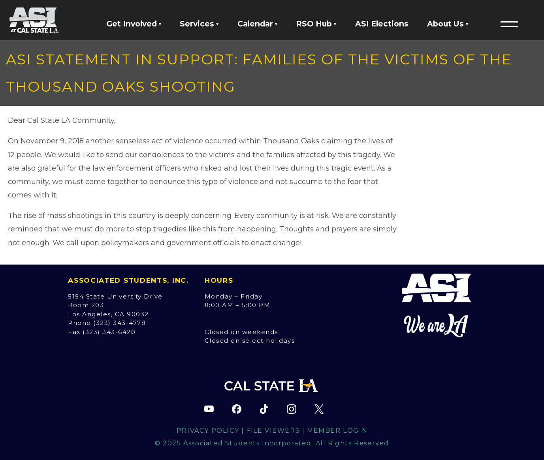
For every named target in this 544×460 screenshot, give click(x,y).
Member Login (337, 430)
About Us (447, 23)
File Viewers (273, 430)
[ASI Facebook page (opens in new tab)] (236, 409)
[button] (509, 24)
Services (199, 23)
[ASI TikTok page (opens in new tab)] (264, 409)
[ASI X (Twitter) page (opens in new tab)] (319, 409)
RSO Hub (316, 23)
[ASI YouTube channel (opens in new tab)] (209, 409)
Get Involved (133, 23)
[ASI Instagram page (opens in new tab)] (291, 409)
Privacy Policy (208, 430)
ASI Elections (381, 23)
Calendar (257, 23)
